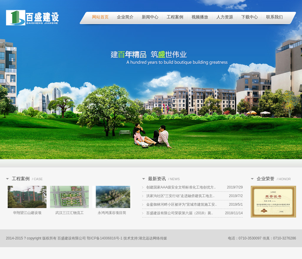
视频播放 (200, 17)
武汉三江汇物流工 (69, 213)
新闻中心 (150, 17)
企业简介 (125, 17)
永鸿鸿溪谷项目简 (112, 213)
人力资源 (224, 17)
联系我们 (274, 17)
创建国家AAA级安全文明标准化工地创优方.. (181, 187)
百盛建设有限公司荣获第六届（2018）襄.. (179, 213)
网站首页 (100, 17)
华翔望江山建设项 (27, 213)
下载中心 (249, 17)
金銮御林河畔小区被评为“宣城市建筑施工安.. (181, 204)
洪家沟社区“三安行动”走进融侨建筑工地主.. (180, 196)
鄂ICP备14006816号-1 (104, 238)
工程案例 (175, 17)
